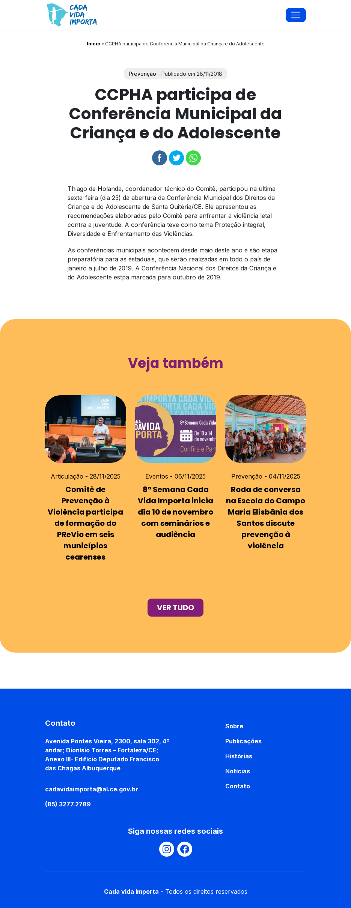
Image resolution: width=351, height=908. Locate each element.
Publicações (243, 741)
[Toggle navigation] (295, 15)
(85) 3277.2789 (68, 804)
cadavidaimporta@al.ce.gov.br (91, 789)
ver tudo (175, 607)
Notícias (237, 771)
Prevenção (142, 74)
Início (93, 44)
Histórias (238, 756)
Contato (237, 786)
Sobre (234, 726)
